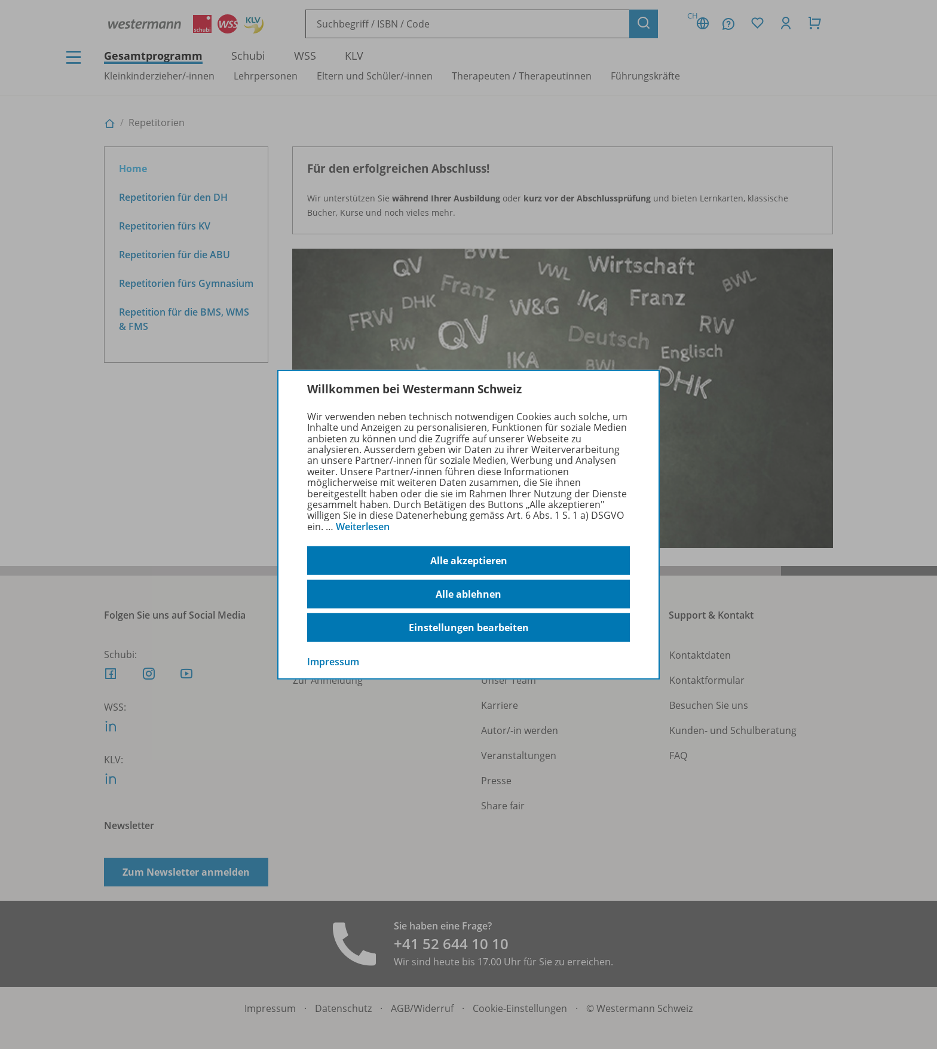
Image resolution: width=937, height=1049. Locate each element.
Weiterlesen (363, 526)
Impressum (333, 661)
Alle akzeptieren (468, 560)
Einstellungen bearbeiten (469, 627)
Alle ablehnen (468, 594)
